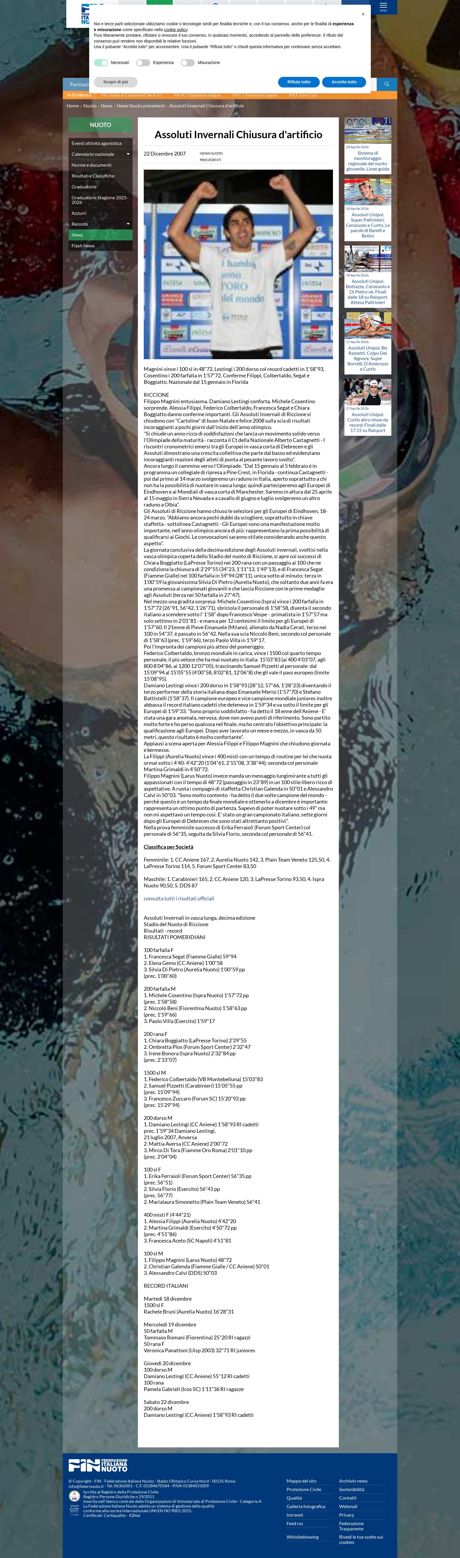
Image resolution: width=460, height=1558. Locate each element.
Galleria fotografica (306, 1506)
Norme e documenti (91, 165)
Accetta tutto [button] (344, 82)
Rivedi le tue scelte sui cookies (361, 1539)
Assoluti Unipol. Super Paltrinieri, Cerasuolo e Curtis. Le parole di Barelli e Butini (368, 225)
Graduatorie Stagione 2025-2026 (100, 200)
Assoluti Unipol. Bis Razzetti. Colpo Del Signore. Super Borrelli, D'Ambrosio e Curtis (367, 358)
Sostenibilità (351, 1489)
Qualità (294, 1497)
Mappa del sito (302, 1480)
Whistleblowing (303, 1537)
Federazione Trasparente (351, 1525)
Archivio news (353, 1480)
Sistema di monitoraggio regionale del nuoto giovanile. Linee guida (367, 160)
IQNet (134, 1515)
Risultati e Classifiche (93, 175)
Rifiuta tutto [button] (299, 82)
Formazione (83, 84)
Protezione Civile (304, 1489)
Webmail (348, 1506)
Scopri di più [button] (115, 82)
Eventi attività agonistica (96, 143)
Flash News (83, 245)
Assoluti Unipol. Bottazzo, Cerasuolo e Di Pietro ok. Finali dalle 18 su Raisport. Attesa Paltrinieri (368, 291)
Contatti (347, 1497)
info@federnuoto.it (86, 1486)
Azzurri (79, 213)
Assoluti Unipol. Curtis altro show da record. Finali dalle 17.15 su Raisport (367, 422)
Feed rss (295, 1523)
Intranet (295, 1515)
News (77, 234)
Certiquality (115, 1515)
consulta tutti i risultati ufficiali (179, 898)
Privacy (346, 1515)
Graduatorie (84, 186)
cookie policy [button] (175, 29)
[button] (363, 14)
